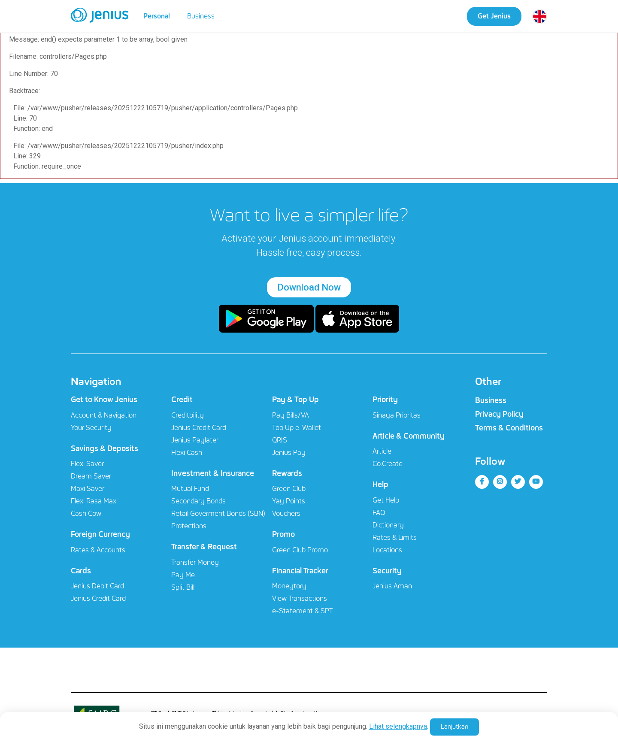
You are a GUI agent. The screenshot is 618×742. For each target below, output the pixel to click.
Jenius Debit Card (97, 586)
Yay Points (288, 501)
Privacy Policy (499, 414)
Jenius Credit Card (98, 598)
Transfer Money (195, 562)
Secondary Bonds (198, 501)
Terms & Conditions (509, 428)
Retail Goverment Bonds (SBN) (218, 513)
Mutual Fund (190, 489)
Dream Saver (91, 476)
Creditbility (187, 415)
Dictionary (388, 525)
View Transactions (299, 598)
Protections (188, 526)
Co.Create (388, 464)
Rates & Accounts (98, 550)
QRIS (279, 440)
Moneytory (289, 586)
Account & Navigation (103, 415)
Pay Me (183, 575)
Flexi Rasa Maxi (94, 501)
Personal (156, 16)
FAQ (379, 513)
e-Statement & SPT (302, 611)
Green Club (289, 489)
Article (382, 451)
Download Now (309, 287)
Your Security (91, 428)
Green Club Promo (300, 550)
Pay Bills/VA (290, 415)
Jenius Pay (289, 452)
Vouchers (286, 513)
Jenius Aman (392, 586)
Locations (387, 550)
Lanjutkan (454, 726)
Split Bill (182, 587)
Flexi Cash (186, 452)
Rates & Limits (395, 537)
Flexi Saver (87, 464)
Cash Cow (86, 513)
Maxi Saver (87, 489)
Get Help (386, 500)
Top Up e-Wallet (296, 428)
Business (201, 16)
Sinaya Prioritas (397, 415)
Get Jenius (494, 16)
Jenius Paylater (194, 440)
